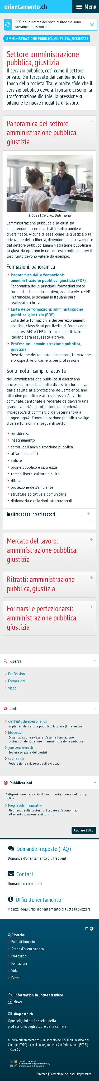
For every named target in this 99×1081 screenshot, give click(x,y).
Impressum (84, 1074)
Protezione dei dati (62, 1074)
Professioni (17, 673)
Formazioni (16, 680)
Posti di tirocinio (23, 941)
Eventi (16, 978)
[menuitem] (89, 928)
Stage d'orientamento (27, 949)
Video (12, 688)
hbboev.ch (15, 732)
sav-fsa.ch (16, 758)
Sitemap (42, 1074)
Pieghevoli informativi (25, 805)
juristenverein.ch (20, 747)
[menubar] (85, 6)
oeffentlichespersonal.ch (27, 721)
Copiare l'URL (83, 830)
